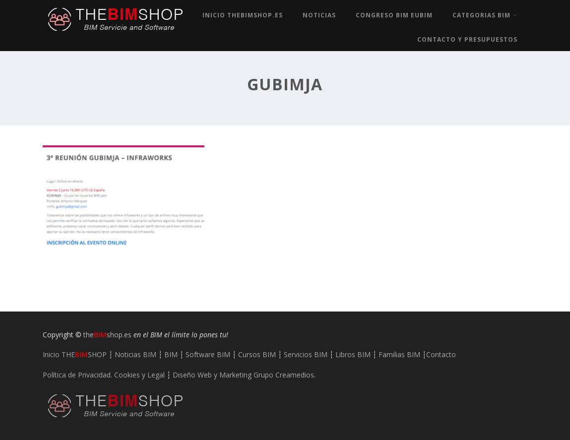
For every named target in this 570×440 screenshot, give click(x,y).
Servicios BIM (305, 354)
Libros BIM (353, 354)
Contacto (441, 354)
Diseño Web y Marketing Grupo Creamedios (243, 374)
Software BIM (208, 354)
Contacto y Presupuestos (467, 39)
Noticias (319, 15)
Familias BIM (399, 354)
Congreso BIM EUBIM (394, 15)
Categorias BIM (484, 15)
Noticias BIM (135, 354)
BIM (171, 354)
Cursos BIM (257, 354)
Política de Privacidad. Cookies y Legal (104, 374)
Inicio (75, 354)
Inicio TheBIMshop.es (242, 15)
